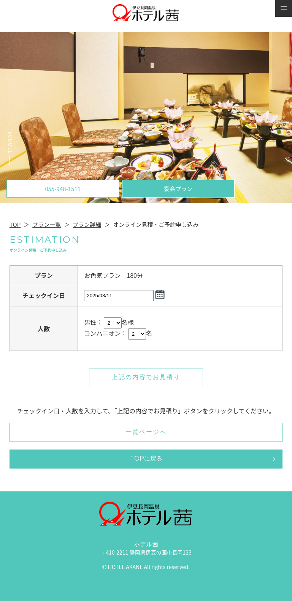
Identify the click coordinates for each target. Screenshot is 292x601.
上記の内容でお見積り (146, 377)
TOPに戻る (146, 458)
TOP (15, 224)
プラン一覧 (46, 224)
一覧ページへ (146, 431)
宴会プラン (178, 189)
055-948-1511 (63, 189)
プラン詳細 (87, 224)
